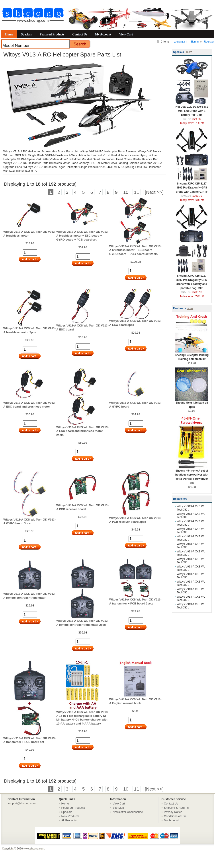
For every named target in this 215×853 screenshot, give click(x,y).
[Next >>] (154, 192)
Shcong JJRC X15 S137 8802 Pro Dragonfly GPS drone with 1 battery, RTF (191, 186)
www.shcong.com (33, 848)
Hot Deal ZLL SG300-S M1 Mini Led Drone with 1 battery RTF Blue (191, 109)
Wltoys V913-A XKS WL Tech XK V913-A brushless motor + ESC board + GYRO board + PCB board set (82, 235)
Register (209, 41)
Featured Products (52, 34)
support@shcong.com (21, 803)
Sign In (194, 41)
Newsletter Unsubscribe (128, 812)
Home (9, 34)
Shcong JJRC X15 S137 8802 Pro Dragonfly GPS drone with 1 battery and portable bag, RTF (191, 280)
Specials (26, 34)
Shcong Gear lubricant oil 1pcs (191, 403)
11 (136, 192)
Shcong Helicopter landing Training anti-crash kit (192, 356)
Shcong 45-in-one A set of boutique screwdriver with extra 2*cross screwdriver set (191, 475)
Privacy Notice (173, 812)
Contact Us (79, 34)
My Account (103, 34)
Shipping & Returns (176, 807)
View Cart (126, 34)
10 (125, 192)
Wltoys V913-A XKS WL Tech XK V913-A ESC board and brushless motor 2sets (82, 431)
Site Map (118, 807)
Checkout (179, 41)
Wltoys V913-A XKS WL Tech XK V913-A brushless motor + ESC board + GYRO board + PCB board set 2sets (135, 250)
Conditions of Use (175, 816)
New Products (70, 816)
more (189, 52)
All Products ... (70, 820)
